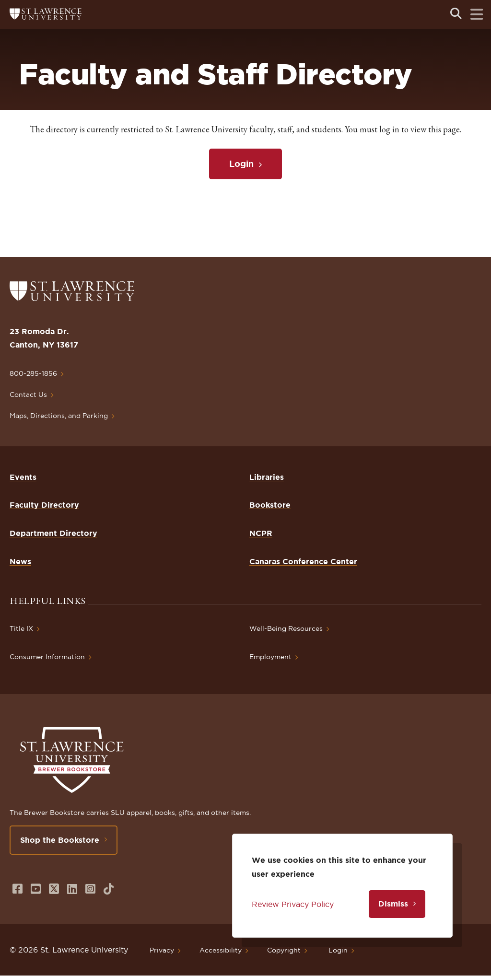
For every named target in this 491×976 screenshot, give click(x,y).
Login (241, 163)
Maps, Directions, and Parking (59, 415)
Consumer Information (47, 657)
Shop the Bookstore (59, 840)
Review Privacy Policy (293, 904)
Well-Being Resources (286, 628)
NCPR (260, 533)
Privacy (162, 950)
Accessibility (220, 950)
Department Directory (53, 533)
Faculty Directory (44, 504)
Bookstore (270, 504)
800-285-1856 (33, 373)
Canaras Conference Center (303, 561)
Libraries (266, 477)
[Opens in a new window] (17, 889)
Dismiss (393, 903)
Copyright (284, 950)
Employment (270, 657)
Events (23, 477)
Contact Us (28, 394)
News (20, 561)
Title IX (21, 628)
